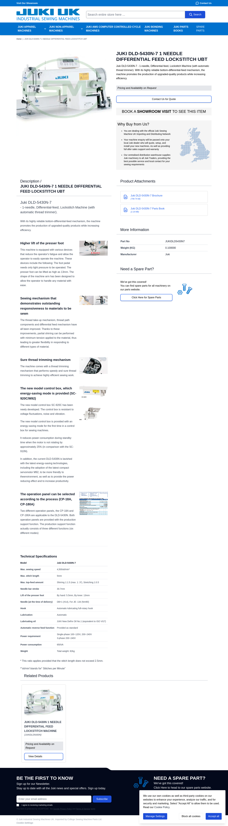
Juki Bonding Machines (154, 29)
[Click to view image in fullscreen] (64, 88)
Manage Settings (155, 816)
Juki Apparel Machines (27, 29)
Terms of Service (83, 809)
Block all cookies (191, 816)
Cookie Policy (161, 807)
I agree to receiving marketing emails (34, 805)
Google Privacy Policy (62, 809)
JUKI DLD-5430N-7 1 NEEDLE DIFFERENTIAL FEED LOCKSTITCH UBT (55, 39)
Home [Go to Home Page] (19, 39)
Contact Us (203, 3)
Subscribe (102, 799)
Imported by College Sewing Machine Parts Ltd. (78, 819)
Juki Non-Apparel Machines (61, 29)
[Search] (195, 14)
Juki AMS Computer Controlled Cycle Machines (113, 29)
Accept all (213, 816)
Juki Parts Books (181, 29)
